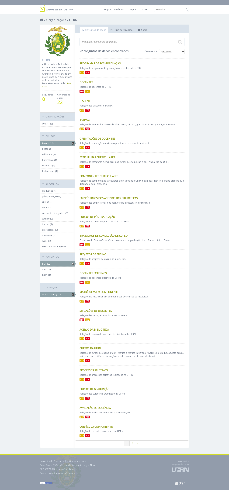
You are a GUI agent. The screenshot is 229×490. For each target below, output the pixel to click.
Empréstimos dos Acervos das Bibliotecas (109, 198)
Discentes (86, 101)
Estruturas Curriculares (97, 157)
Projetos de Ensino (93, 254)
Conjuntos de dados (113, 9)
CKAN (179, 483)
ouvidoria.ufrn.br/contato (62, 473)
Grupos (132, 9)
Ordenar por (151, 51)
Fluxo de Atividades (122, 29)
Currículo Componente (96, 426)
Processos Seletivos (94, 370)
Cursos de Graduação (94, 389)
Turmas (85, 120)
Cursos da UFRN (90, 348)
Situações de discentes (96, 311)
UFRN (73, 20)
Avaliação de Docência (95, 408)
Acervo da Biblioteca (94, 329)
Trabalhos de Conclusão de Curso (104, 236)
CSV (82, 72)
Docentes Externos (93, 273)
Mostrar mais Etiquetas (54, 246)
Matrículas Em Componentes (100, 292)
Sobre (144, 9)
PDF (87, 72)
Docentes (86, 82)
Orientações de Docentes (97, 138)
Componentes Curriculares (99, 176)
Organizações (56, 20)
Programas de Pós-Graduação (100, 63)
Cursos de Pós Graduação (97, 217)
